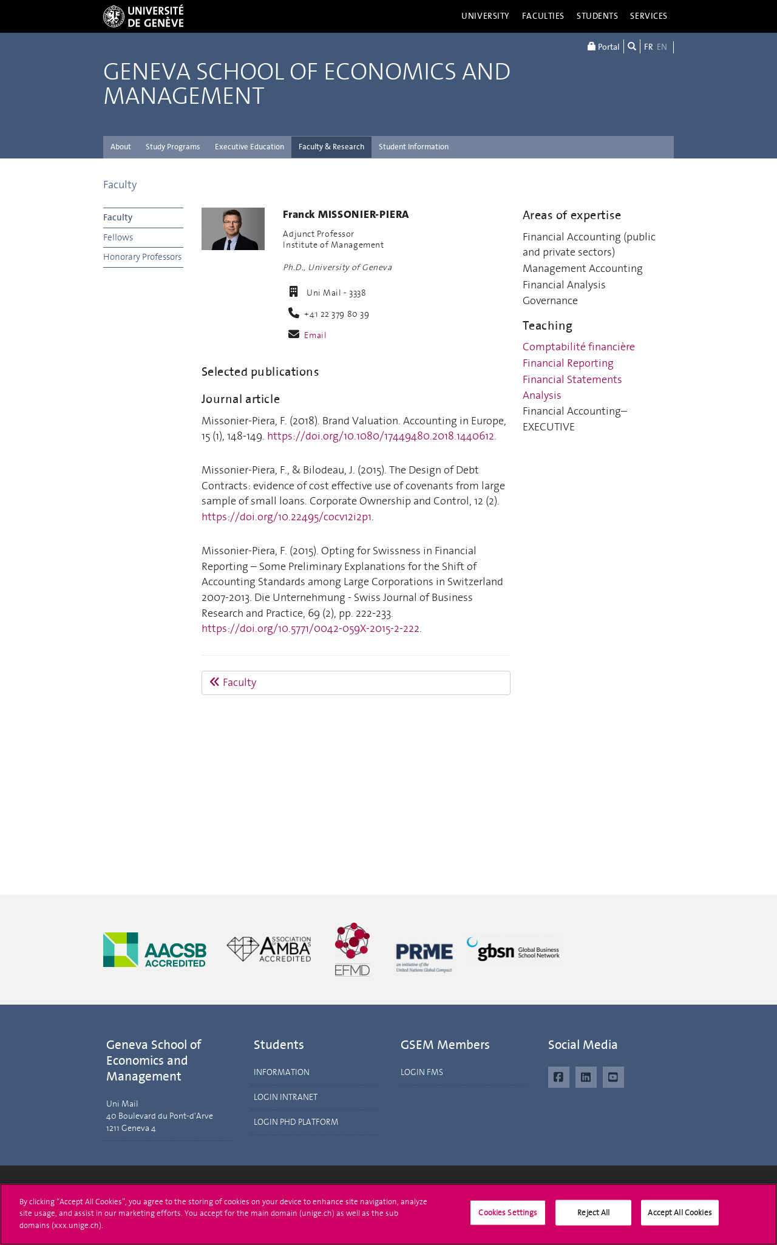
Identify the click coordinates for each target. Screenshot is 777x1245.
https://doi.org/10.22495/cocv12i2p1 (287, 516)
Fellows (118, 237)
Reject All (593, 1218)
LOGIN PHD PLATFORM (296, 1122)
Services (649, 16)
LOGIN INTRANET (285, 1097)
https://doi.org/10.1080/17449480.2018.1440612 (380, 436)
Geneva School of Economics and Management (307, 84)
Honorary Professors (142, 257)
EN (662, 47)
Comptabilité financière (579, 346)
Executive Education (249, 146)
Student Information (414, 146)
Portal (604, 46)
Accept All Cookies (679, 1218)
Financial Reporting (568, 363)
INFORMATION (282, 1072)
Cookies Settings (507, 1218)
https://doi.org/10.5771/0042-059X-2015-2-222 (310, 628)
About (120, 146)
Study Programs (173, 146)
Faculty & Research (331, 146)
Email (315, 335)
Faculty (120, 184)
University (485, 16)
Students (598, 16)
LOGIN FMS (422, 1072)
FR (648, 47)
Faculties (543, 16)
